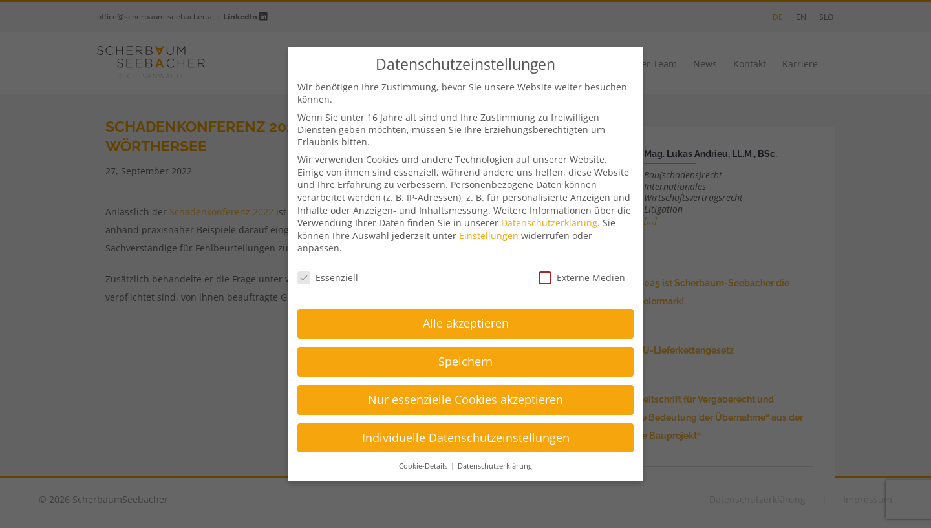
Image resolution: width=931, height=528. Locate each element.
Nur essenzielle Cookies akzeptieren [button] (465, 399)
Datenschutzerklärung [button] (495, 465)
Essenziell (327, 277)
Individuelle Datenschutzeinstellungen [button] (466, 437)
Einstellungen (489, 235)
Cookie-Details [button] (424, 465)
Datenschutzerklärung (549, 222)
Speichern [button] (465, 361)
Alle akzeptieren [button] (466, 323)
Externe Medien (582, 277)
